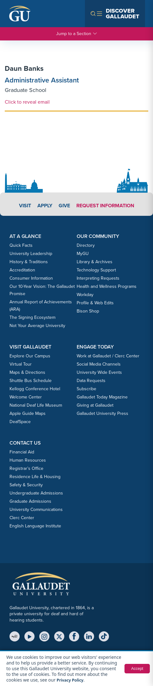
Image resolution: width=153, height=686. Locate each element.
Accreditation (22, 270)
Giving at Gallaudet (95, 405)
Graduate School (25, 90)
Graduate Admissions (30, 501)
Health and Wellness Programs (107, 286)
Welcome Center (26, 397)
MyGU (83, 253)
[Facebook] (74, 636)
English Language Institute (35, 526)
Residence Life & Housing (35, 476)
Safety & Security (26, 485)
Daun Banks (24, 68)
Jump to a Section (76, 33)
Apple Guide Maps (28, 413)
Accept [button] (136, 668)
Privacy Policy (92, 680)
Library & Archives (94, 261)
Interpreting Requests (98, 278)
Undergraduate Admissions (36, 493)
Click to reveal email (27, 102)
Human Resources (28, 460)
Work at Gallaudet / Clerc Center (108, 356)
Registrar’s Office (26, 468)
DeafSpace (20, 421)
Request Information (105, 205)
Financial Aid (22, 452)
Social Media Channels (99, 364)
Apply (44, 205)
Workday (85, 294)
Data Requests (91, 380)
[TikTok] (104, 636)
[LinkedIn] (89, 636)
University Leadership (31, 253)
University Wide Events (99, 372)
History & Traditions (29, 261)
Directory (86, 245)
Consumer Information (31, 278)
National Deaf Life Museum (36, 405)
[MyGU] (15, 636)
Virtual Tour (21, 364)
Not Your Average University (37, 325)
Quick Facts (21, 245)
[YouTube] (29, 636)
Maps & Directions (27, 372)
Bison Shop (88, 311)
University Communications (36, 509)
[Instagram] (44, 636)
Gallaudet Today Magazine (102, 397)
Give (64, 205)
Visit (25, 205)
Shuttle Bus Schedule (31, 380)
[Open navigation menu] (115, 13)
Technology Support (96, 270)
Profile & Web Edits (95, 303)
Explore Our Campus (30, 356)
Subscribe (86, 388)
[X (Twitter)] (59, 636)
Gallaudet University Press (102, 413)
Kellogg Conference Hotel (35, 388)
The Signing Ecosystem (32, 317)
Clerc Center (22, 517)
